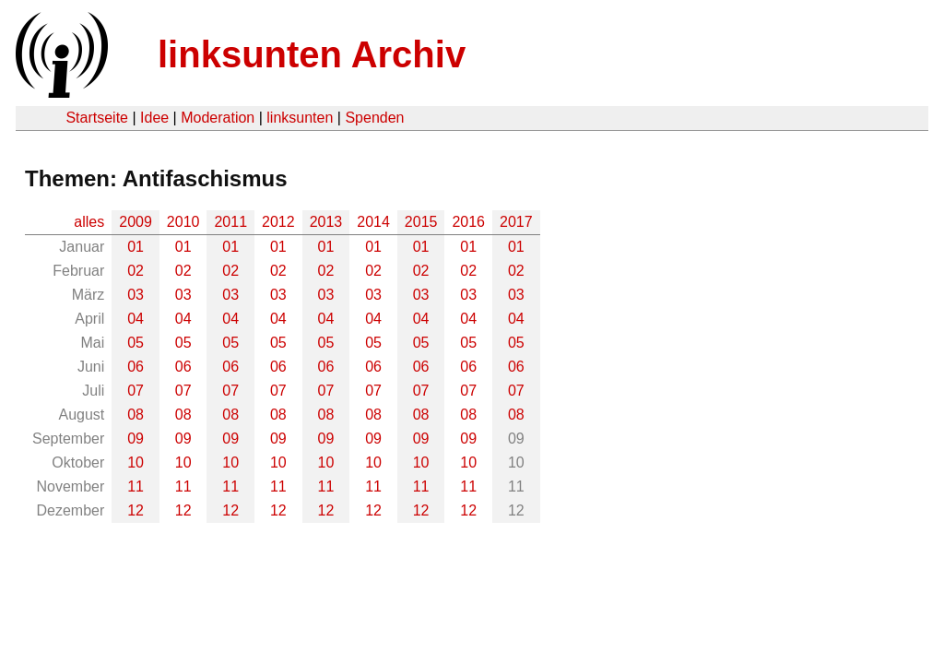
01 (135, 247)
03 (135, 294)
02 (135, 271)
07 (135, 390)
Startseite (96, 117)
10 (135, 462)
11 (135, 486)
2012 (278, 222)
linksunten (299, 117)
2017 (516, 222)
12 (135, 510)
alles (89, 222)
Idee (154, 117)
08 (135, 414)
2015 (421, 222)
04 (135, 318)
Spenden (374, 117)
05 (135, 342)
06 (135, 366)
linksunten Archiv (312, 54)
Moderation (217, 117)
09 (135, 438)
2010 (183, 222)
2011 (230, 222)
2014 (373, 222)
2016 (468, 222)
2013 (326, 222)
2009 (135, 222)
